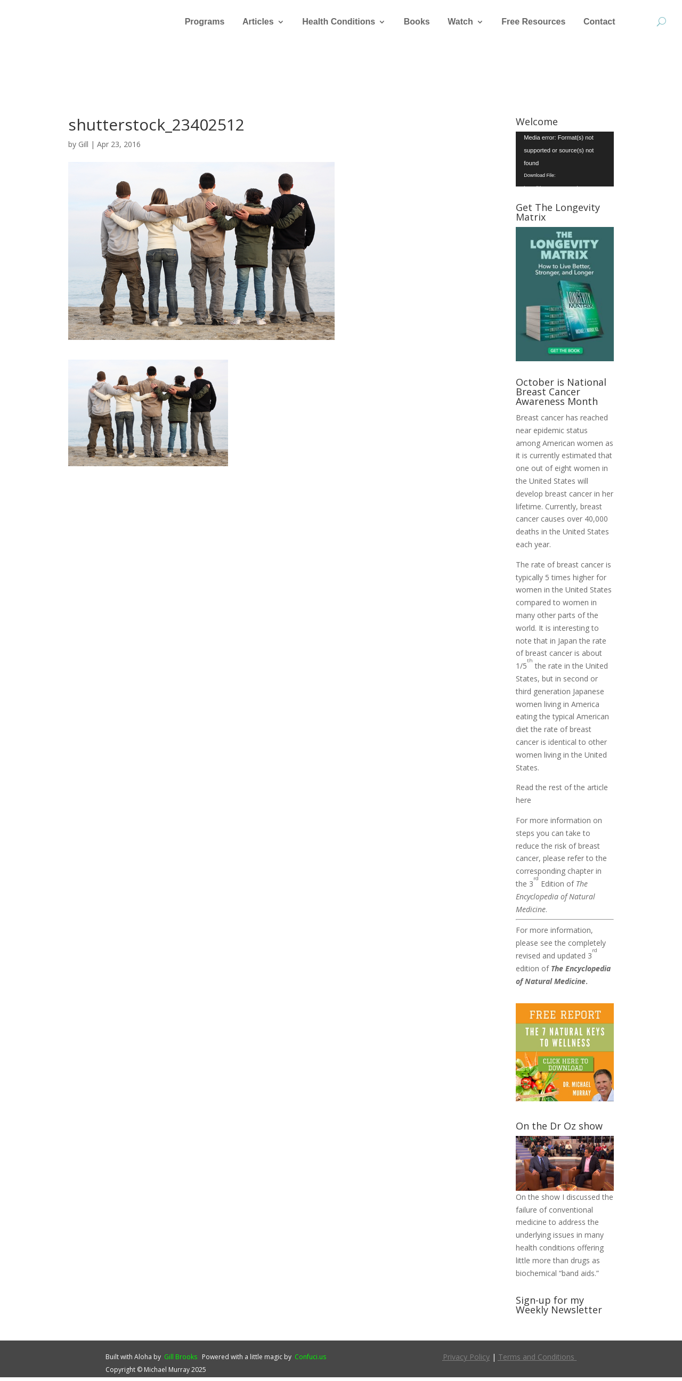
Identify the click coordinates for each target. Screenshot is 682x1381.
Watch (460, 22)
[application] (565, 162)
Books (417, 22)
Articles (258, 22)
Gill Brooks (180, 1360)
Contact (599, 22)
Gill (83, 148)
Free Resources (533, 22)
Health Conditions (338, 22)
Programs (205, 22)
